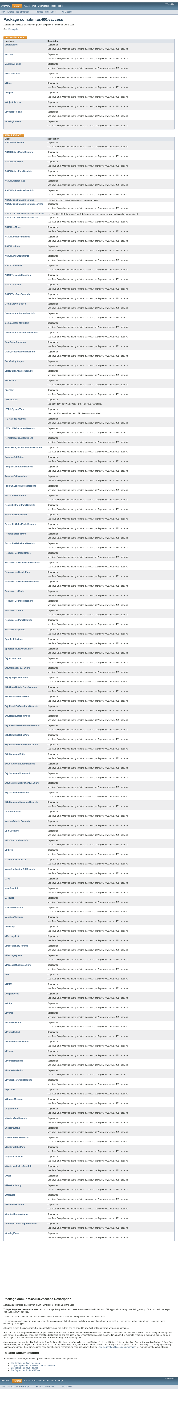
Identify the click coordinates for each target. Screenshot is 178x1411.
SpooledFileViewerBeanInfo (19, 659)
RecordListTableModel (16, 523)
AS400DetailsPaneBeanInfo (18, 173)
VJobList (9, 913)
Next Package (23, 12)
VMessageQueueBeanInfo (18, 981)
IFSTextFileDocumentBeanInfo (20, 435)
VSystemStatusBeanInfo (17, 1157)
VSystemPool (11, 1128)
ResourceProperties (15, 640)
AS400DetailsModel (14, 144)
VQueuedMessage (14, 1118)
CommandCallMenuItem (17, 327)
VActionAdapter (13, 825)
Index (53, 6)
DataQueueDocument (15, 347)
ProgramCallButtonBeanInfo (19, 474)
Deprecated (43, 6)
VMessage (10, 942)
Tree (34, 6)
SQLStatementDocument (17, 786)
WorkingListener (13, 123)
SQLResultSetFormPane (17, 708)
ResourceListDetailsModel (18, 562)
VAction (9, 54)
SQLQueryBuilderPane (16, 688)
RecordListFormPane (15, 503)
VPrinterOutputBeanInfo (17, 1059)
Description (13, 29)
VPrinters (9, 1069)
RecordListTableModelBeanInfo (20, 532)
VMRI (7, 991)
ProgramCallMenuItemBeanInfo (20, 493)
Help (60, 6)
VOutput (9, 1020)
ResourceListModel (14, 601)
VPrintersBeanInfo (14, 1079)
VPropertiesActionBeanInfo (18, 1098)
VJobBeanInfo (12, 903)
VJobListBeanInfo (14, 923)
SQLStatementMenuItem (17, 806)
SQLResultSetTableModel (17, 727)
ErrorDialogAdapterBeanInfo (19, 376)
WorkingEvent (12, 1254)
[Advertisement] (89, 1291)
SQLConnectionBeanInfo (17, 679)
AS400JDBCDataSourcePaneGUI (21, 220)
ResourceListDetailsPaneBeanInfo (22, 591)
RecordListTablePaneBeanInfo (20, 552)
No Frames (50, 12)
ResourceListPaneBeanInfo (18, 630)
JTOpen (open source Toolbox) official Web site (32, 1387)
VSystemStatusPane (15, 1167)
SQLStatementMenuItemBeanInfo (21, 815)
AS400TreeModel (13, 269)
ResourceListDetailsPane (17, 581)
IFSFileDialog (11, 406)
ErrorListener (11, 45)
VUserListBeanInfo (14, 1225)
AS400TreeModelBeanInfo (18, 279)
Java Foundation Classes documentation (117, 1368)
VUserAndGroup (13, 1206)
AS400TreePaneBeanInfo (17, 298)
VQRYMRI (10, 1108)
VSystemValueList (14, 1176)
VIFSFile (9, 864)
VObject (9, 93)
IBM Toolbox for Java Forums (24, 1389)
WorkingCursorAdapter (16, 1235)
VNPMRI (9, 1001)
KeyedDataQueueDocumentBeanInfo (23, 454)
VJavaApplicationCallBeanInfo (20, 884)
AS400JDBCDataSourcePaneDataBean (24, 216)
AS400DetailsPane (14, 163)
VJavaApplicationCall (15, 874)
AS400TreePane (13, 288)
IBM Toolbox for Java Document (25, 1384)
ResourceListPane (14, 620)
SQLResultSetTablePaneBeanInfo (21, 757)
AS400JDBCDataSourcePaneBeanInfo (24, 206)
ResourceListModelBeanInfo (19, 610)
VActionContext (13, 64)
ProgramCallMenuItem (16, 484)
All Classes (67, 12)
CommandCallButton (15, 308)
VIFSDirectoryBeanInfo (16, 854)
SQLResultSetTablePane (17, 747)
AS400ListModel (13, 230)
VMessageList (12, 952)
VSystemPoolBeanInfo (16, 1137)
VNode (8, 84)
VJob (7, 893)
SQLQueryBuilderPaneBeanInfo (21, 698)
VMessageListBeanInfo (16, 962)
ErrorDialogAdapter (15, 367)
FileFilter (9, 396)
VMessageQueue (13, 971)
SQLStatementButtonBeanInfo (20, 776)
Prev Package (7, 12)
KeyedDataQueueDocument (19, 445)
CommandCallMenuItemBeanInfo (21, 337)
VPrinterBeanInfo (13, 1040)
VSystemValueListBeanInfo (18, 1186)
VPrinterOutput (12, 1049)
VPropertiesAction (14, 1088)
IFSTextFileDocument (15, 425)
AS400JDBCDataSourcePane (19, 202)
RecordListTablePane (15, 542)
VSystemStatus (12, 1147)
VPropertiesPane (13, 113)
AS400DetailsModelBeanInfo (19, 154)
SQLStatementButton (15, 767)
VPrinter (9, 1030)
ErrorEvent (10, 386)
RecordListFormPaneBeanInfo (20, 513)
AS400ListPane (12, 249)
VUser (8, 1196)
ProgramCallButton (14, 464)
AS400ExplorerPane (15, 183)
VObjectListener (13, 103)
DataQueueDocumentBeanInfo (20, 357)
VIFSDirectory (12, 845)
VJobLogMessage (14, 932)
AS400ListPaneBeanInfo (17, 259)
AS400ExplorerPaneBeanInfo (19, 193)
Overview (5, 6)
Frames (39, 12)
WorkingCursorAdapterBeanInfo (21, 1245)
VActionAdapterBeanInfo (17, 835)
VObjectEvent (12, 1010)
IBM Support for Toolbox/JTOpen (25, 1392)
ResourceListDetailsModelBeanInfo (22, 571)
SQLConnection (13, 669)
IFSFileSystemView (14, 415)
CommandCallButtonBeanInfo (20, 318)
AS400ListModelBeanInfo (17, 240)
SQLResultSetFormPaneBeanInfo (21, 718)
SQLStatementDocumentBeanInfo (22, 796)
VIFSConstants (12, 74)
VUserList (10, 1215)
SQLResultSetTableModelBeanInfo (22, 737)
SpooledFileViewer (14, 649)
